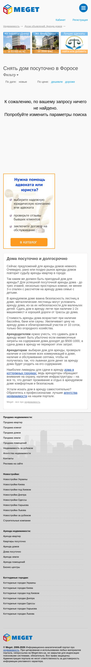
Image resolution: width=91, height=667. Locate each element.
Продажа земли (11, 438)
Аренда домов (11, 546)
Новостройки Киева (14, 484)
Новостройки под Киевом (17, 489)
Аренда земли (11, 557)
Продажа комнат (12, 427)
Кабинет (61, 19)
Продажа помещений (15, 443)
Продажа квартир (12, 422)
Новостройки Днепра (14, 494)
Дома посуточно (12, 551)
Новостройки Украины (15, 479)
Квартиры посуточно (14, 541)
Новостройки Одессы (15, 500)
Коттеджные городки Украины (19, 583)
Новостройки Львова (14, 510)
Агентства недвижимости (17, 453)
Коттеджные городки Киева (18, 588)
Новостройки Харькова (15, 505)
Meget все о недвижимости (45, 637)
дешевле (57, 81)
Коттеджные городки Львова (18, 613)
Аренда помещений (14, 562)
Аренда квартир (12, 536)
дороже (70, 81)
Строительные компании (16, 520)
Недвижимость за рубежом (18, 448)
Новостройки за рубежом (17, 515)
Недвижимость (11, 26)
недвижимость (32, 402)
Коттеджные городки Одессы (19, 603)
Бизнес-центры (11, 567)
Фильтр (11, 75)
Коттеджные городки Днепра (19, 598)
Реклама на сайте (13, 463)
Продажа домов (12, 432)
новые (23, 81)
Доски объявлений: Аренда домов (43, 26)
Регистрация (80, 19)
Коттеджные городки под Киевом (21, 593)
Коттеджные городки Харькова (20, 608)
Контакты (8, 458)
